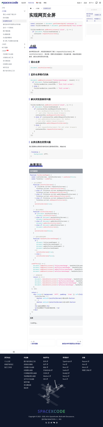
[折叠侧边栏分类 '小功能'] (25, 11)
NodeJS (66, 373)
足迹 (85, 3)
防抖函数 (6, 18)
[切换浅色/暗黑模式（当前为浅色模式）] (100, 2)
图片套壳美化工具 (9, 71)
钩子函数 (5, 47)
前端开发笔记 (8, 364)
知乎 (45, 364)
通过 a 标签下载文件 (9, 14)
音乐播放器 (6, 61)
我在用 (26, 388)
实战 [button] (78, 3)
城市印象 (27, 382)
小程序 (5, 51)
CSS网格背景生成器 (30, 373)
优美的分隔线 (28, 364)
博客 (45, 3)
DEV (45, 379)
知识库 (23, 3)
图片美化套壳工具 (89, 15)
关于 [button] (90, 3)
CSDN (46, 373)
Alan (84, 364)
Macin (85, 367)
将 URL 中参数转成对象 (10, 41)
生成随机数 (6, 34)
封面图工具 (98, 15)
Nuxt (65, 379)
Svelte (66, 370)
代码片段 (31, 3)
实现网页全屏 (7, 21)
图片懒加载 (6, 31)
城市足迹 (6, 67)
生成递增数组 (7, 38)
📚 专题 (38, 3)
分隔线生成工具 (8, 57)
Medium (47, 376)
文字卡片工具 (89, 20)
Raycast (85, 361)
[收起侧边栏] (14, 352)
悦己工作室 (8, 367)
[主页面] (31, 8)
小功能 (4, 11)
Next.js (66, 376)
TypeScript (67, 361)
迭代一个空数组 (8, 28)
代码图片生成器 (8, 54)
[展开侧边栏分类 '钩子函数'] (25, 47)
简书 (45, 361)
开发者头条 (47, 370)
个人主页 (7, 361)
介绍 (3, 8)
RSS (60, 419)
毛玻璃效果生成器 (30, 376)
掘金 (45, 367)
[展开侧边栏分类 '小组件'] (25, 44)
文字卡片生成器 (29, 379)
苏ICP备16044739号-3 (49, 419)
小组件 (4, 44)
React (65, 367)
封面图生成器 (7, 64)
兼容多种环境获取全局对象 (12, 24)
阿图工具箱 (86, 370)
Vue (65, 364)
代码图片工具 (97, 20)
